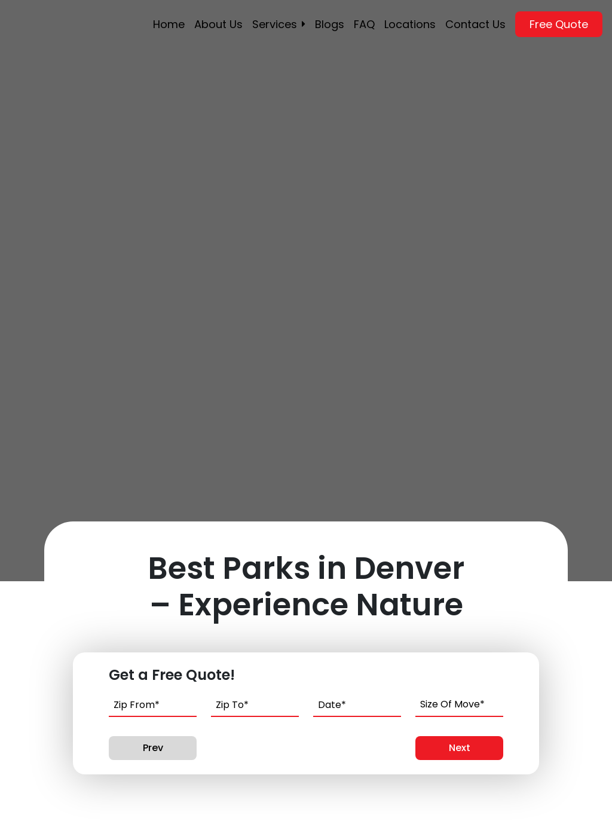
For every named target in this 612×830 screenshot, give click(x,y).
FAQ (364, 24)
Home (169, 24)
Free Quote (559, 24)
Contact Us (475, 24)
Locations (410, 24)
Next (459, 748)
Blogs (329, 24)
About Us (218, 24)
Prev (153, 748)
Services (274, 24)
